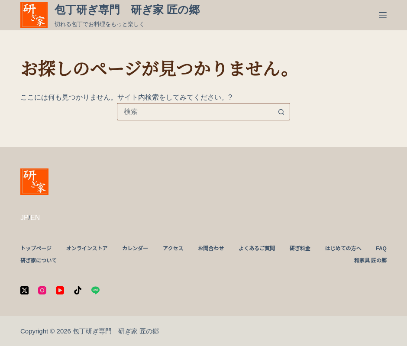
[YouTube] (60, 290)
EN (35, 217)
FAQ (381, 249)
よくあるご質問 (257, 249)
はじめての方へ (343, 249)
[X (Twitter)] (24, 290)
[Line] (95, 290)
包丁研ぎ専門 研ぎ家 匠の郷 (127, 9)
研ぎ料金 (300, 249)
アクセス (173, 249)
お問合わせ (211, 249)
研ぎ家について (38, 261)
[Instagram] (42, 290)
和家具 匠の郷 (370, 261)
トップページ (36, 249)
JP (24, 217)
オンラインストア (87, 249)
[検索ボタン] (281, 111)
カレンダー (135, 249)
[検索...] (195, 111)
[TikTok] (78, 290)
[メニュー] (383, 15)
